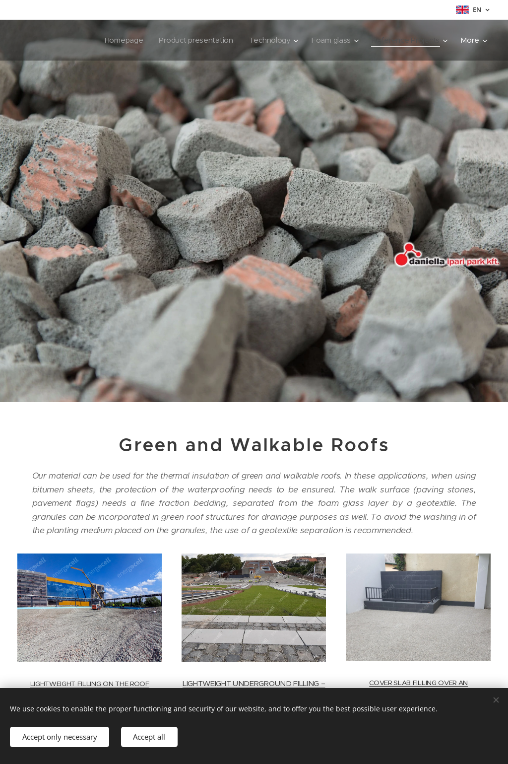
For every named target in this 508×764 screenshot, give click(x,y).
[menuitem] (61, 40)
